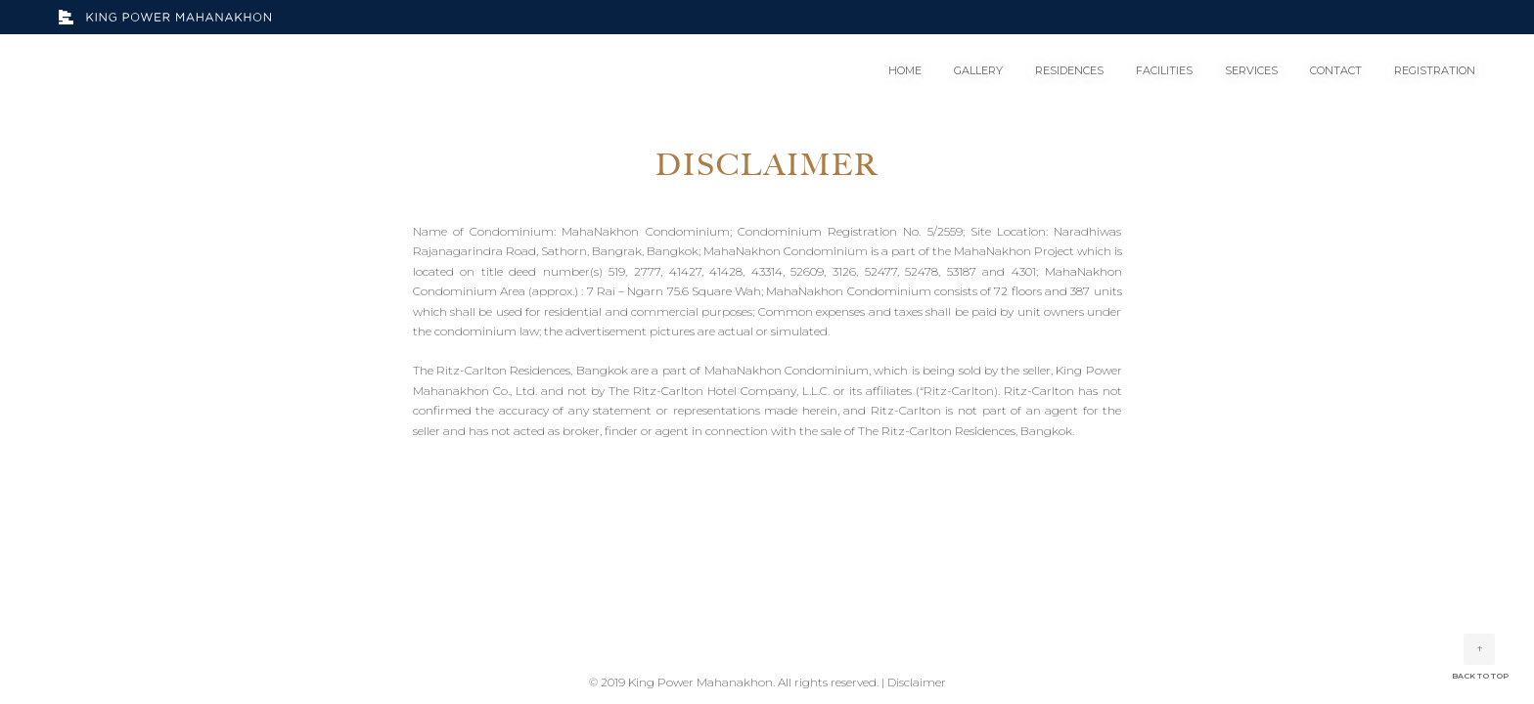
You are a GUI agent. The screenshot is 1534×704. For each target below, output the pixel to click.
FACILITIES (1164, 70)
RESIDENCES (1069, 70)
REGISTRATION (1434, 70)
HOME (905, 70)
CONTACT (1336, 70)
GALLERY (978, 70)
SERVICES (1251, 70)
